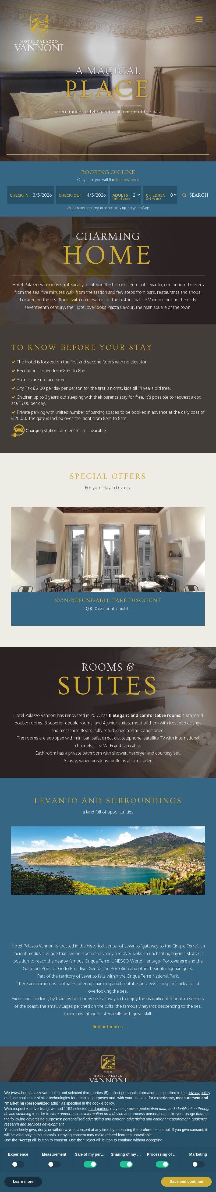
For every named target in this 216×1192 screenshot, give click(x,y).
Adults (120, 195)
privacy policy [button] (198, 1093)
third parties (98, 1108)
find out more (108, 1026)
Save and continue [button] (186, 1181)
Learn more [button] (23, 1181)
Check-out (70, 195)
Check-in (19, 195)
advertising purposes (43, 1119)
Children (155, 195)
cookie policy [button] (103, 1103)
